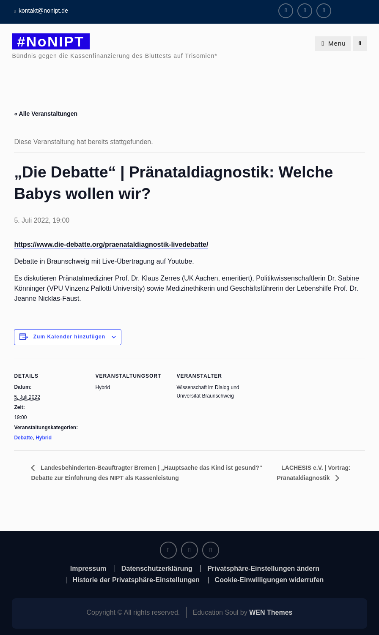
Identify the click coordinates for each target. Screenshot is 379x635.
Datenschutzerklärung (156, 568)
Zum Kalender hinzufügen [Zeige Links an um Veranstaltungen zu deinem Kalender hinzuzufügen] (69, 337)
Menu (333, 43)
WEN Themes (270, 612)
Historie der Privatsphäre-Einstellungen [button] (136, 580)
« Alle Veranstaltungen (45, 113)
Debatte (23, 438)
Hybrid (44, 438)
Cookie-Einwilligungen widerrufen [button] (269, 580)
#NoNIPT (50, 41)
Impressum (88, 568)
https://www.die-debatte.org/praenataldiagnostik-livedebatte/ (111, 244)
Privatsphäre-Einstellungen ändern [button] (263, 568)
